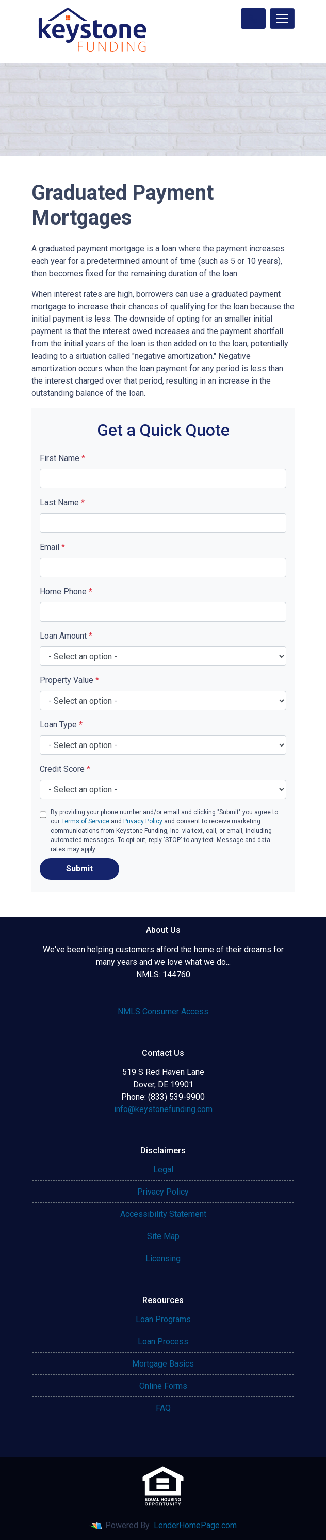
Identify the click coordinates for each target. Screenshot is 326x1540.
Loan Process (163, 1341)
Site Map (163, 1236)
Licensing (163, 1258)
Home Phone (66, 591)
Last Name (62, 502)
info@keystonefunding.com (163, 1109)
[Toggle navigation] (282, 18)
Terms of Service (85, 821)
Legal (163, 1169)
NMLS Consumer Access (163, 1012)
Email (52, 547)
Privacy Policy (142, 821)
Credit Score (65, 769)
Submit (79, 869)
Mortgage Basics (163, 1364)
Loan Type (61, 724)
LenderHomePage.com (195, 1525)
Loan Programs (163, 1319)
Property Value (69, 680)
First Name (62, 458)
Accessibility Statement (163, 1214)
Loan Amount (66, 636)
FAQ (163, 1408)
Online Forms (163, 1386)
